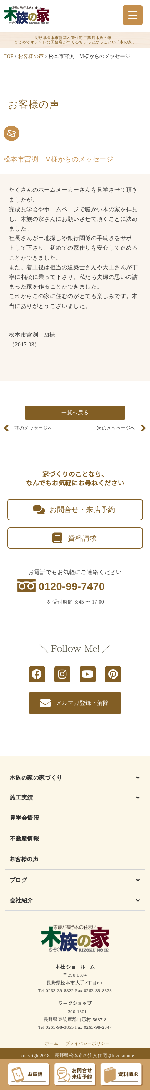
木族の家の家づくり (36, 778)
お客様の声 (31, 56)
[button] (75, 779)
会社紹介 (21, 900)
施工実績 (21, 797)
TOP (8, 56)
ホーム (51, 1043)
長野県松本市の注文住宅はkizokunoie (94, 1055)
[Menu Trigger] (132, 15)
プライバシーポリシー (87, 1043)
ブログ (18, 880)
